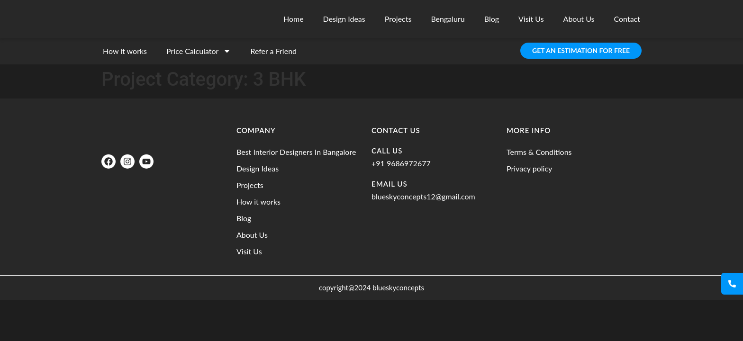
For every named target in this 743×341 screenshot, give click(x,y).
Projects (398, 18)
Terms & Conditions (539, 151)
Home (293, 18)
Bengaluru (447, 18)
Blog (491, 18)
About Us (579, 18)
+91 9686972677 (401, 163)
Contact (627, 18)
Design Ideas (344, 18)
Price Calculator (198, 51)
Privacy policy (529, 168)
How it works (125, 50)
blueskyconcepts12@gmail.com (423, 196)
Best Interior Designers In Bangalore (296, 151)
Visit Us (531, 18)
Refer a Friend (273, 50)
